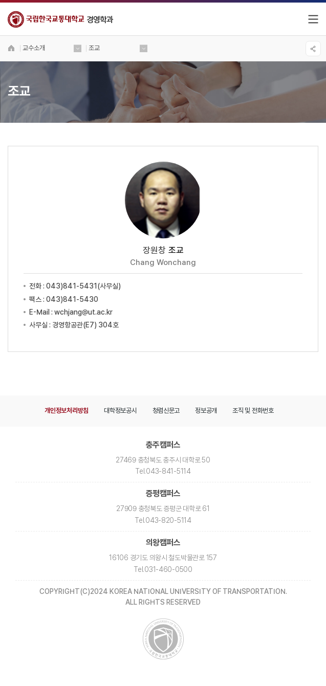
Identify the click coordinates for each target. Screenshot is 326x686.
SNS (313, 48)
